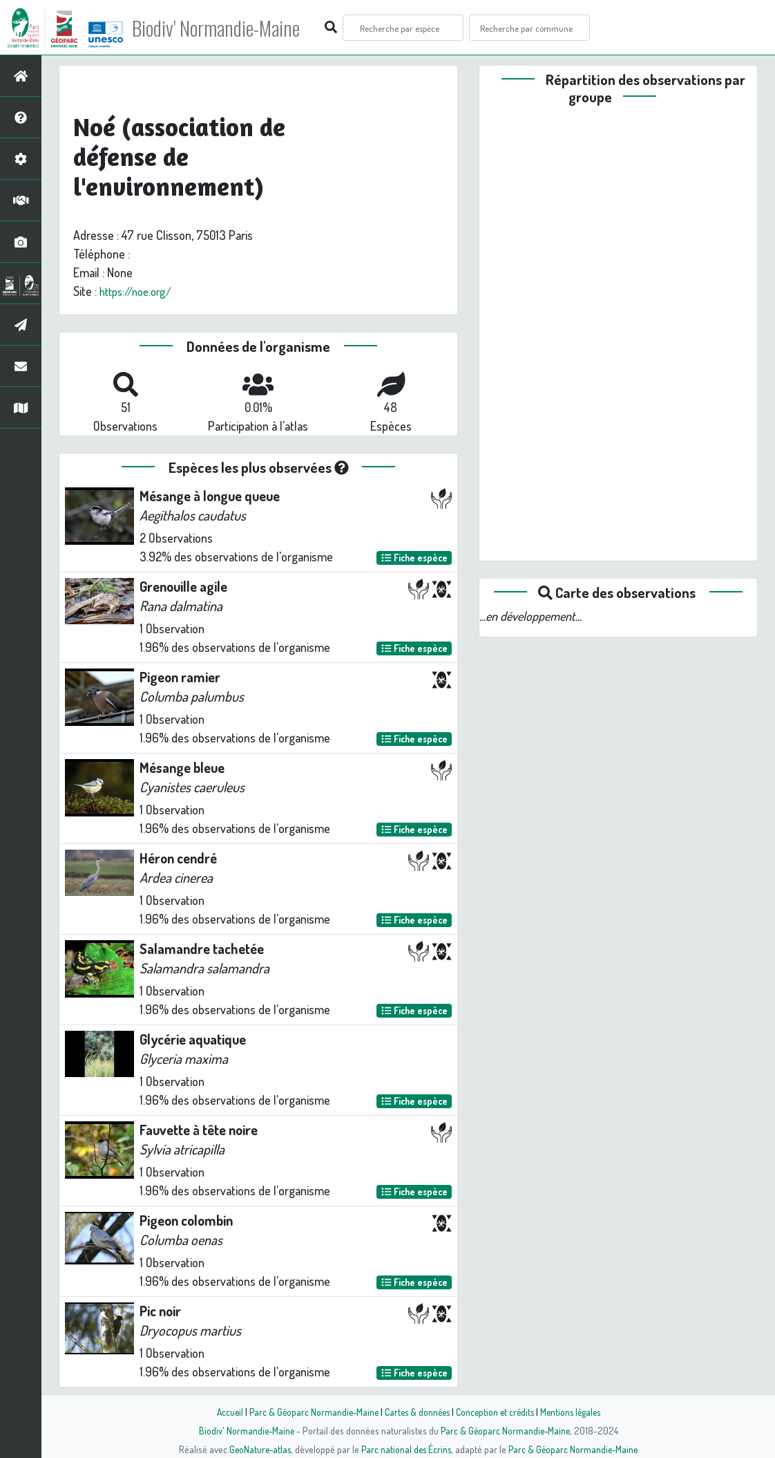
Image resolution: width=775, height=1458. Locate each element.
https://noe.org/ (139, 291)
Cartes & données (415, 1411)
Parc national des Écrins (406, 1449)
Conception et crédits (496, 1411)
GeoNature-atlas (257, 1449)
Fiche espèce (414, 557)
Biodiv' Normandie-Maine (227, 27)
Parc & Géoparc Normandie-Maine (308, 1411)
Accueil (222, 1411)
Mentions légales (575, 1411)
